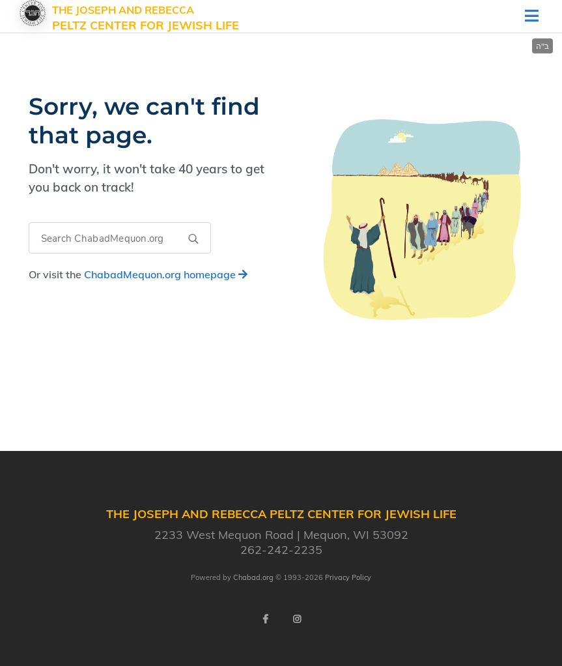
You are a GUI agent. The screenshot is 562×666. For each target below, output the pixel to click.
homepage (165, 274)
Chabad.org (253, 577)
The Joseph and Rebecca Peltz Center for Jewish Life (145, 18)
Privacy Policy (348, 577)
